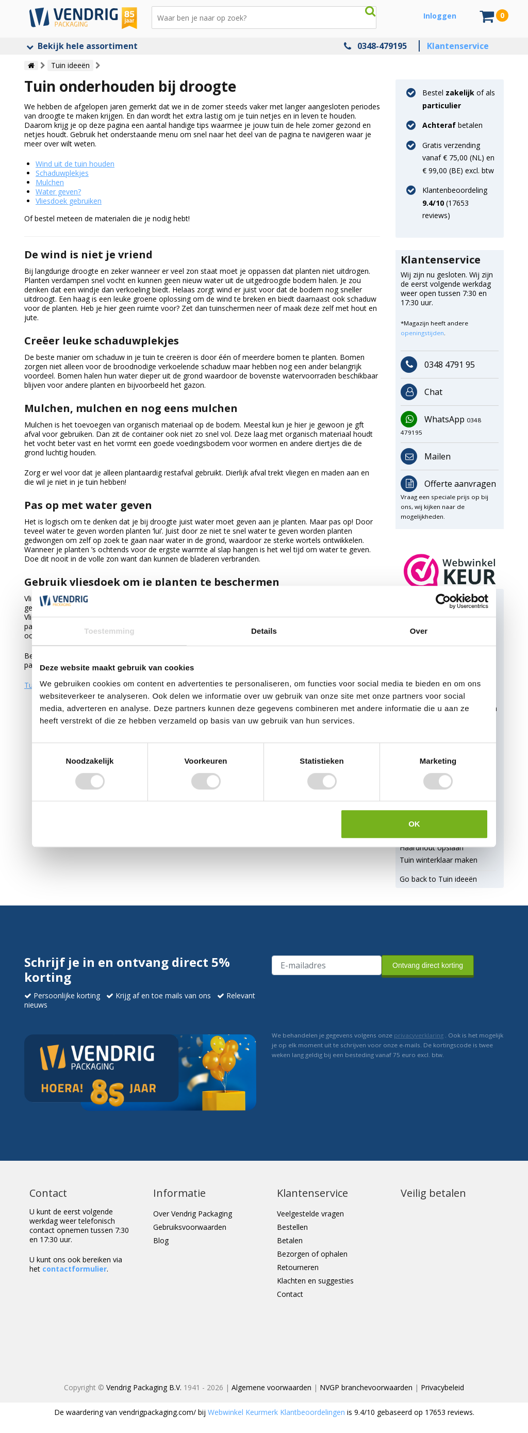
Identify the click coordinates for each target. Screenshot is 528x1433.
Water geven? (58, 191)
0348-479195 (382, 46)
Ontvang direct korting (427, 965)
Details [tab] (264, 631)
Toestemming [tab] (109, 631)
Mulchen (50, 182)
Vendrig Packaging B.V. (144, 1387)
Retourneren (298, 1267)
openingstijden (422, 333)
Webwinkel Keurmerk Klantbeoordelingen (276, 1412)
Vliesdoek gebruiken (69, 201)
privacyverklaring (418, 1035)
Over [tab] (419, 631)
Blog (161, 1240)
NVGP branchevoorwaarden (366, 1387)
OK (414, 823)
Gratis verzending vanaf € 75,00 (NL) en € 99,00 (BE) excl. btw (458, 157)
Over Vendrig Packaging (192, 1213)
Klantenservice (458, 46)
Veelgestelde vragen (310, 1213)
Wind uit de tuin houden (75, 164)
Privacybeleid (442, 1387)
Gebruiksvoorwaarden (189, 1227)
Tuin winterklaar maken (438, 860)
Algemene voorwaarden (271, 1387)
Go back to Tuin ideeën (438, 879)
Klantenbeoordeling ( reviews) (454, 202)
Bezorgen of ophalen (312, 1254)
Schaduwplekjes (62, 173)
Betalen (290, 1240)
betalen (452, 125)
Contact (290, 1294)
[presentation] (350, 1002)
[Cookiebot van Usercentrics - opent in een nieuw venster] (443, 601)
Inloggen (439, 16)
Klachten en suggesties (315, 1281)
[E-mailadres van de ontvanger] (327, 965)
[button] (450, 571)
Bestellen (292, 1227)
